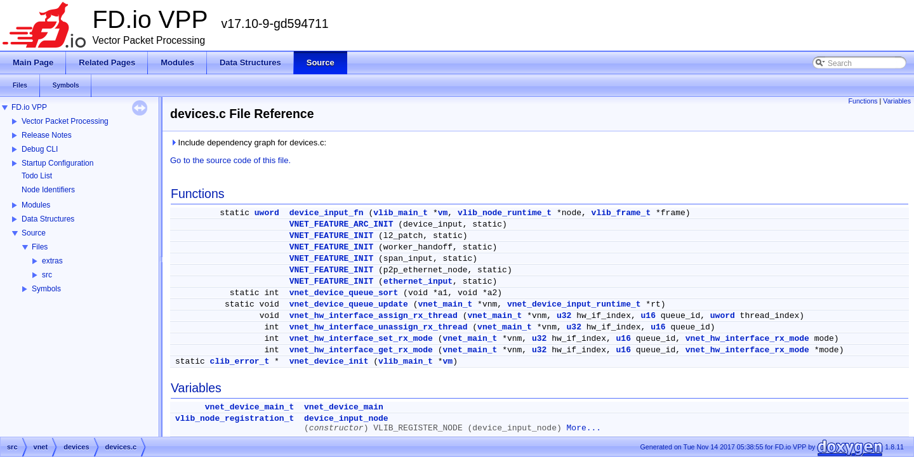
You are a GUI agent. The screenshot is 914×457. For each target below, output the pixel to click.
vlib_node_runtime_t (505, 213)
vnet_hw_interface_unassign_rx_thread (378, 327)
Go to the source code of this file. (230, 160)
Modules (36, 205)
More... (584, 428)
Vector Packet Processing (65, 121)
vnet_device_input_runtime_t (574, 304)
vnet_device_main (343, 407)
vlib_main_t (400, 213)
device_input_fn (326, 213)
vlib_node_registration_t (234, 418)
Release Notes (47, 135)
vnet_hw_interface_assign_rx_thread (373, 316)
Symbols (46, 288)
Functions (862, 101)
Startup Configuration (57, 163)
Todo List (37, 175)
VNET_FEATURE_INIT (331, 236)
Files (40, 246)
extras (52, 260)
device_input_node (346, 418)
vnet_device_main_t (249, 407)
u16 (648, 316)
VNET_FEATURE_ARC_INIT (341, 224)
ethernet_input (418, 281)
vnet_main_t (445, 304)
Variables (897, 101)
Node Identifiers (48, 189)
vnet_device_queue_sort (344, 293)
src (47, 274)
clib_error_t (240, 361)
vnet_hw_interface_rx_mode (747, 338)
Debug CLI (40, 149)
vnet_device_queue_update (348, 304)
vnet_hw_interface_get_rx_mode (361, 350)
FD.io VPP (29, 107)
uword (267, 213)
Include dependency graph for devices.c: (248, 142)
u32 (564, 316)
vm (443, 213)
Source (34, 232)
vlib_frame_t (621, 213)
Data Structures (48, 219)
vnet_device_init (329, 361)
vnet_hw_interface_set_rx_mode (361, 338)
